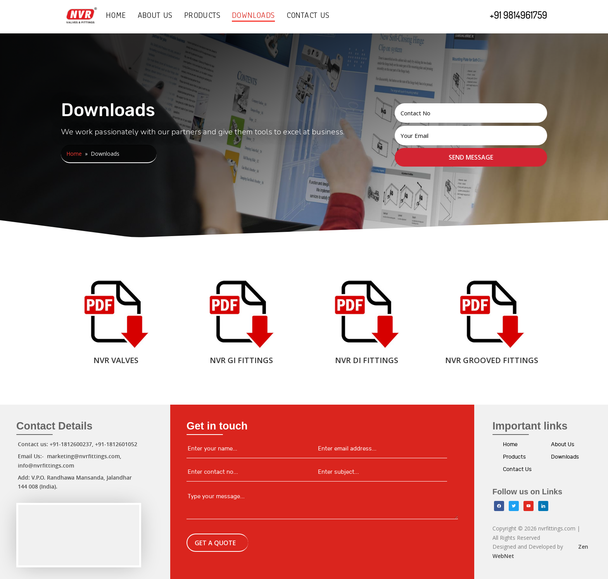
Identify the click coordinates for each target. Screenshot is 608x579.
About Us (155, 17)
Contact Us (308, 17)
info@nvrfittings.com (46, 465)
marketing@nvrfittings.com (83, 456)
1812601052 (121, 444)
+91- (100, 444)
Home (116, 17)
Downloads (253, 17)
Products (202, 17)
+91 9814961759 (518, 15)
